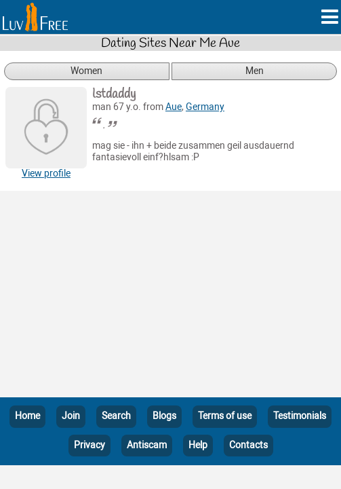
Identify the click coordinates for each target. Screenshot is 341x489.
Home (27, 416)
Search (116, 416)
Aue (173, 107)
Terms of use (225, 416)
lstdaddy (114, 94)
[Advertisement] (170, 297)
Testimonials (299, 416)
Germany (205, 107)
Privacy (89, 445)
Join (71, 416)
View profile (46, 173)
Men (254, 71)
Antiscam (147, 445)
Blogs (164, 416)
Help (197, 445)
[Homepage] (35, 17)
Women (86, 71)
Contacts (248, 445)
